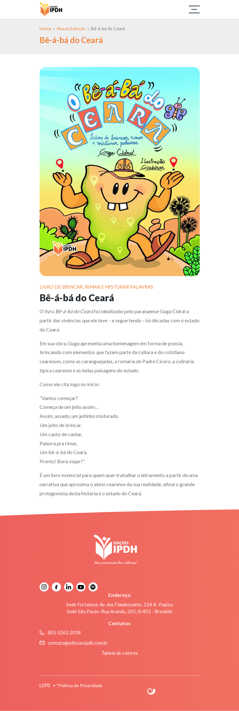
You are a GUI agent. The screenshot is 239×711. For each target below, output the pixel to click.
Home (45, 28)
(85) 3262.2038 (60, 632)
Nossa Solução (71, 28)
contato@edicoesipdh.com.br (74, 643)
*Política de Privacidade (79, 685)
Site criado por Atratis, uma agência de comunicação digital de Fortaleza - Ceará (151, 691)
